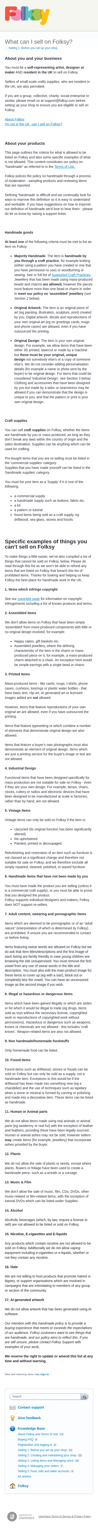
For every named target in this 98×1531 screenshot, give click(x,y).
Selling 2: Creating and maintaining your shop (47, 1455)
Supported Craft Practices (71, 275)
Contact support (31, 1407)
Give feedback (29, 1418)
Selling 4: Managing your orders (38, 1466)
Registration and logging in (35, 1444)
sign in (44, 1374)
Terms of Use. (64, 167)
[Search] (84, 1396)
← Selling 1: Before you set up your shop (31, 48)
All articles (24, 1476)
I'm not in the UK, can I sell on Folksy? (33, 124)
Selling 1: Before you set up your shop (42, 1450)
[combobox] (46, 1396)
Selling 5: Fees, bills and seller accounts (43, 1471)
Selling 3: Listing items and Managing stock (45, 1460)
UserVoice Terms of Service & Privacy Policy (65, 1516)
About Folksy (14, 119)
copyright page (29, 599)
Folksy (23, 1486)
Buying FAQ (25, 1439)
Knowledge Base (31, 1428)
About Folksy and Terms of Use (38, 1434)
